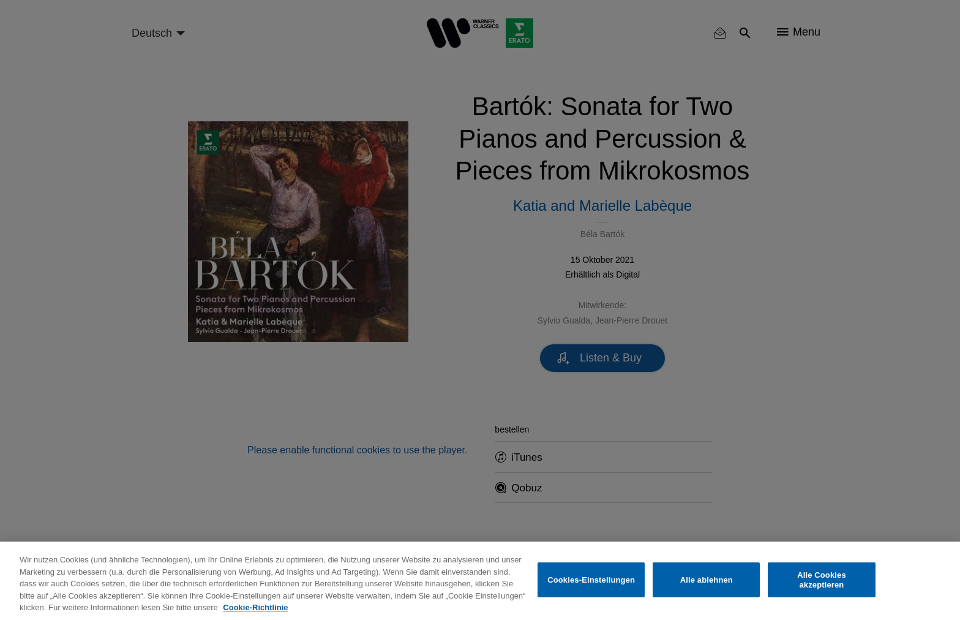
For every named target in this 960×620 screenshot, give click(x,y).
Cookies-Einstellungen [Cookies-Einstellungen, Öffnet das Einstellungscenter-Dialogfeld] (591, 579)
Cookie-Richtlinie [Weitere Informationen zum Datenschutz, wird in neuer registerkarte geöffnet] (255, 607)
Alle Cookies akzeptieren (821, 579)
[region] (480, 581)
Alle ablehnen (706, 579)
